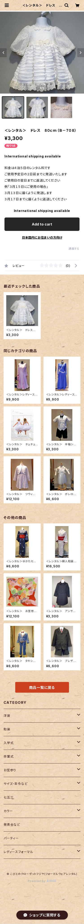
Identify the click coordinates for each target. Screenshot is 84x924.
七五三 (8, 797)
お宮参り (10, 770)
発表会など (12, 824)
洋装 (7, 715)
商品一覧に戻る (42, 687)
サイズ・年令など (15, 784)
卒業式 (8, 756)
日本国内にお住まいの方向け (42, 237)
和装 (7, 729)
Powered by (42, 881)
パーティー (11, 838)
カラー (8, 811)
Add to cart (42, 224)
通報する (74, 248)
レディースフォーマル (18, 852)
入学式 (8, 743)
